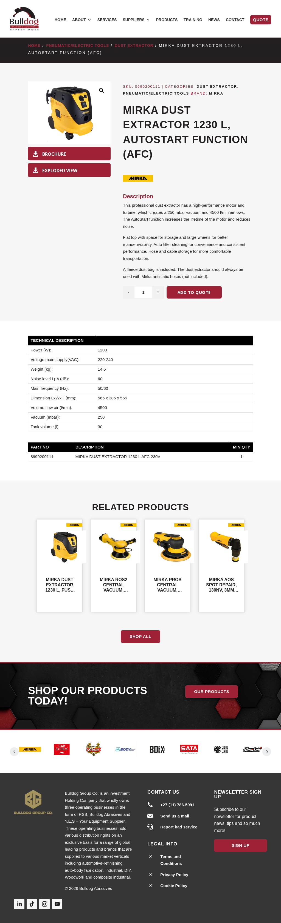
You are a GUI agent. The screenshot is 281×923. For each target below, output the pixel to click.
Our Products (211, 691)
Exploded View (59, 170)
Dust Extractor (134, 46)
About (79, 20)
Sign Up (240, 841)
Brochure (54, 154)
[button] (101, 90)
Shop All (140, 636)
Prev (14, 749)
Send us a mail (174, 811)
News (214, 20)
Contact (235, 20)
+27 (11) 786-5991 (177, 800)
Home (60, 20)
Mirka (216, 93)
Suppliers (133, 20)
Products (167, 20)
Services (107, 20)
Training (193, 20)
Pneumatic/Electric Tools (77, 46)
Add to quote (194, 292)
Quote (260, 19)
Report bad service (178, 822)
